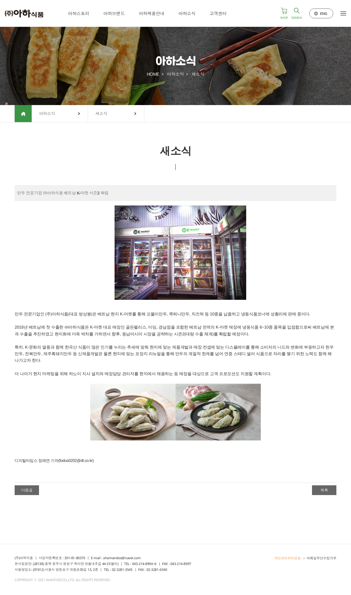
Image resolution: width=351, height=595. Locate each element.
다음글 (27, 490)
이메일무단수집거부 (321, 558)
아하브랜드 (114, 13)
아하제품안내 (152, 13)
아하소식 (187, 13)
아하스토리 (79, 13)
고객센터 (218, 13)
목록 (324, 490)
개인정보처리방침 (287, 558)
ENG (323, 13)
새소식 (101, 113)
